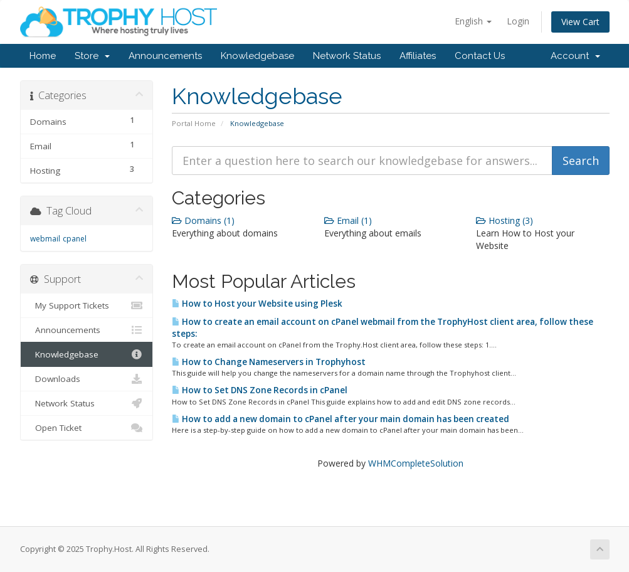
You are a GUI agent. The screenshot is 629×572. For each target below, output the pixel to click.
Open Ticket (87, 427)
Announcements (165, 55)
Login (518, 21)
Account (575, 55)
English (473, 21)
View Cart (580, 22)
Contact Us (480, 55)
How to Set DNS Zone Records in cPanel (259, 390)
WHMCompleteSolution (415, 463)
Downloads (87, 378)
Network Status (347, 55)
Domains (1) (203, 220)
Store (92, 55)
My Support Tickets (87, 305)
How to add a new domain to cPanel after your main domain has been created (340, 419)
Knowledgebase (257, 55)
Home (42, 55)
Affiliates (417, 55)
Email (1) (348, 220)
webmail (45, 238)
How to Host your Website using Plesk (257, 303)
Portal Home (194, 123)
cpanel (75, 238)
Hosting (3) (504, 220)
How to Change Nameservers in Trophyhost (269, 362)
